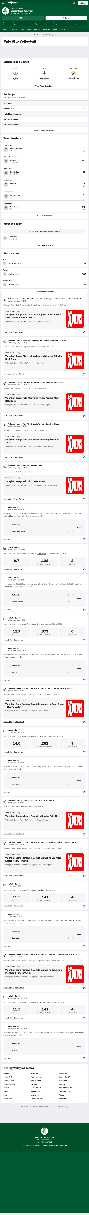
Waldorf (62, 1095)
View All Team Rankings (44, 130)
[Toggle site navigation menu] (3, 3)
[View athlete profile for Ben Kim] (44, 180)
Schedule (13, 29)
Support (44, 1190)
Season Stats (18, 569)
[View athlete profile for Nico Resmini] (44, 192)
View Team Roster (44, 245)
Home (5, 29)
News (55, 29)
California (6, 108)
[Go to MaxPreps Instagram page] (44, 1171)
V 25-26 (23, 18)
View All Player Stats (44, 215)
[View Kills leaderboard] (65, 263)
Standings (37, 29)
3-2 (20, 769)
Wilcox (39, 1002)
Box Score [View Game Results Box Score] (7, 539)
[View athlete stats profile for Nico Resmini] (23, 274)
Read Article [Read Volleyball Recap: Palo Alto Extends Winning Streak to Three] (7, 457)
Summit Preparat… (66, 1088)
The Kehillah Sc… (65, 1091)
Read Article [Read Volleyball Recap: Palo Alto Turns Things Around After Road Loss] (7, 415)
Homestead (7, 1098)
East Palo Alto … (9, 1080)
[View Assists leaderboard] (65, 274)
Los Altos (40, 736)
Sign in (82, 3)
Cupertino (40, 890)
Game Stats (7, 569)
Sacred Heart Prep (65, 1077)
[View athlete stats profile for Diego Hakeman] (23, 263)
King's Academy (36, 1077)
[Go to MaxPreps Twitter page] (52, 1171)
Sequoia (62, 1084)
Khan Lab (34, 1073)
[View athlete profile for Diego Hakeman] (44, 145)
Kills (4, 259)
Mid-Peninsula (36, 1091)
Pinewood (63, 1073)
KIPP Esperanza (36, 1080)
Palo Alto (12, 524)
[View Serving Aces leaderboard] (65, 284)
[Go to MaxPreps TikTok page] (28, 1171)
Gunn (38, 624)
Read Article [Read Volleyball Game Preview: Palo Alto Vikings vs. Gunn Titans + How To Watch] (7, 722)
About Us (38, 1177)
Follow (66, 18)
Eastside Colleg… (9, 1084)
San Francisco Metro (10, 119)
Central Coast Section (11, 114)
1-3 (41, 516)
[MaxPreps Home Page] (32, 35)
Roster (21, 29)
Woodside (63, 1098)
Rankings (46, 29)
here (58, 232)
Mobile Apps (49, 1177)
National (6, 103)
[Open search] (74, 3)
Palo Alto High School (44, 1133)
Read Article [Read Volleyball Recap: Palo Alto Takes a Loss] (7, 499)
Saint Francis (64, 1080)
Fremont (6, 1091)
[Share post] (84, 332)
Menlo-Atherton (36, 1088)
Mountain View (14, 516)
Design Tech (7, 1077)
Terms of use (36, 1184)
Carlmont (6, 1073)
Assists (5, 270)
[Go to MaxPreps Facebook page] (61, 1171)
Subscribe (37, 1180)
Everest (6, 1088)
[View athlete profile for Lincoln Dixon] (44, 157)
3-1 (20, 1035)
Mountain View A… (37, 1098)
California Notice (51, 1184)
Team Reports (10, 311)
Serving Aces (7, 280)
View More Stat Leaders (44, 291)
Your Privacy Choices (44, 1187)
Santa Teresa (41, 554)
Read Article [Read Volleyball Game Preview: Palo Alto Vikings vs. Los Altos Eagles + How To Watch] (7, 875)
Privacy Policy (50, 1180)
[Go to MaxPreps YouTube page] (36, 1171)
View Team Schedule (44, 86)
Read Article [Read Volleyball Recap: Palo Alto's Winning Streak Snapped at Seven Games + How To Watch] (7, 332)
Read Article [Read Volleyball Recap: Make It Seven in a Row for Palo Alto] (7, 834)
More (62, 29)
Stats (29, 29)
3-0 (33, 586)
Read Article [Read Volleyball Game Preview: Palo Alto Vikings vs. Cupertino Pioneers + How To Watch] (7, 987)
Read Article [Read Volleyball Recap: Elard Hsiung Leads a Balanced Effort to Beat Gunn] (7, 374)
